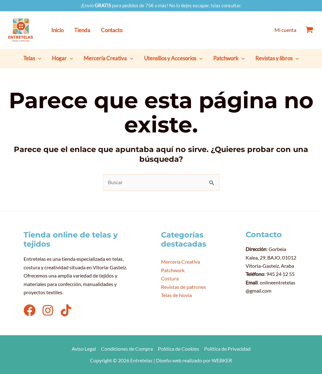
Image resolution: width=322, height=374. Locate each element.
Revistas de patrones (183, 287)
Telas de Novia (176, 295)
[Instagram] (48, 310)
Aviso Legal (84, 349)
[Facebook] (30, 310)
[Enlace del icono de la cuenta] (285, 30)
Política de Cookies (178, 349)
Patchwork (173, 270)
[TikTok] (66, 310)
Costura (170, 278)
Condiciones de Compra (127, 349)
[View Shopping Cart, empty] (309, 30)
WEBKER (222, 360)
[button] (38, 58)
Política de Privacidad (227, 349)
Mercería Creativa (180, 262)
